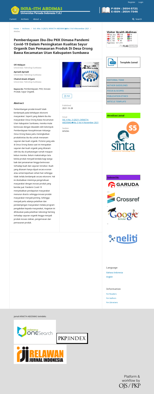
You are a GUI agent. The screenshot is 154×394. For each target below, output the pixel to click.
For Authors (111, 298)
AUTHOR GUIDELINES (117, 85)
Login (141, 2)
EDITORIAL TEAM (115, 80)
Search (138, 19)
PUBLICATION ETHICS (117, 96)
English (109, 276)
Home (16, 28)
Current (13, 19)
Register (131, 2)
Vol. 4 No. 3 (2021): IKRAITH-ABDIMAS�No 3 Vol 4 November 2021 (61, 28)
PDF (68, 96)
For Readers (111, 294)
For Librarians (112, 302)
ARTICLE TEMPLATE (116, 101)
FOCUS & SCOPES (115, 90)
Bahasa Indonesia (114, 272)
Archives (25, 19)
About (36, 19)
